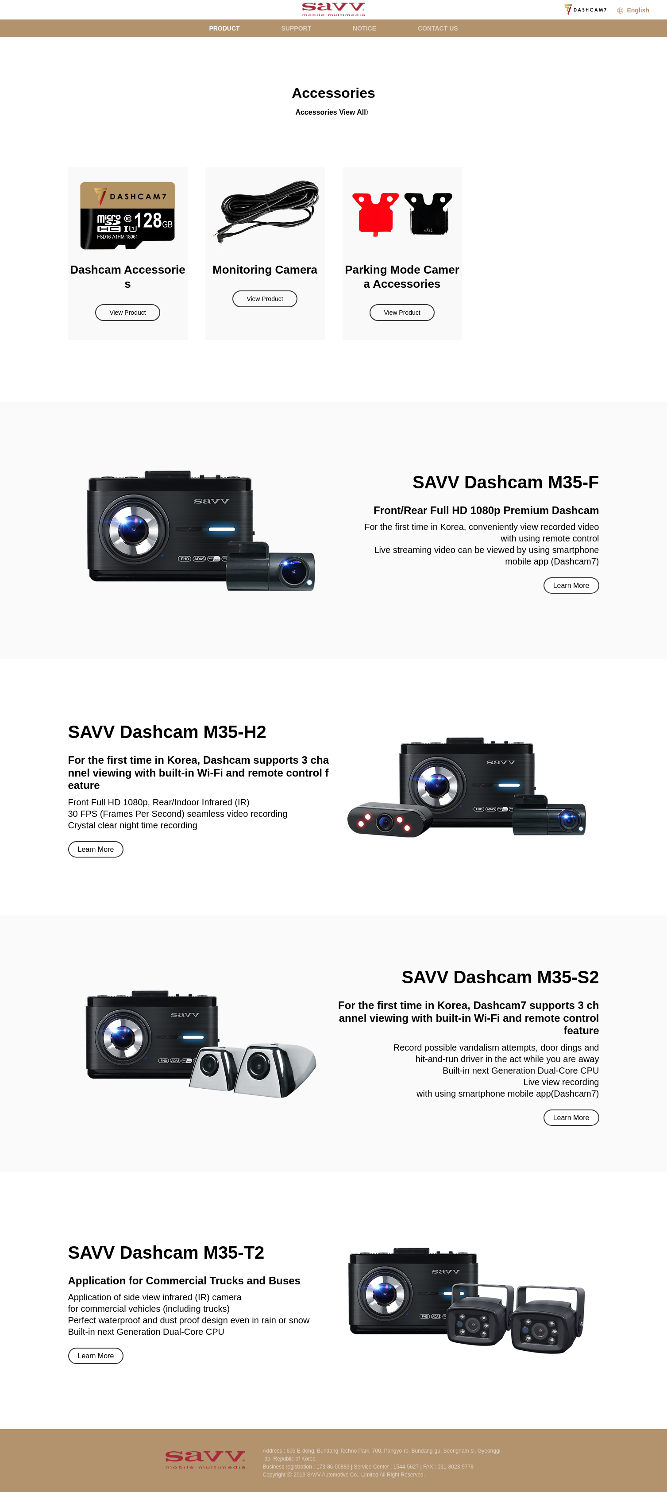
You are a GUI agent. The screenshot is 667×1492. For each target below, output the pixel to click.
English (632, 10)
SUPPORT (296, 28)
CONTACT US (438, 28)
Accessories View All (330, 112)
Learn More (571, 585)
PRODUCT (224, 28)
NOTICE (364, 28)
